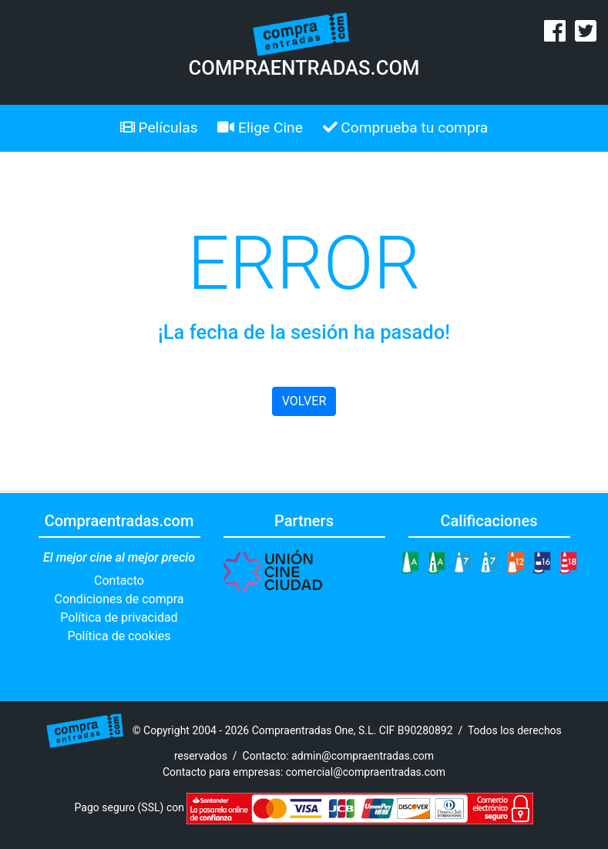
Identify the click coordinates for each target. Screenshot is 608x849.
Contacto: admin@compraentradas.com (339, 756)
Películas (159, 127)
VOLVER (304, 401)
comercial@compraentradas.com (365, 772)
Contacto (119, 580)
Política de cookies (119, 636)
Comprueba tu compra (406, 127)
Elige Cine (260, 127)
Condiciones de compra (118, 599)
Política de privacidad (118, 617)
